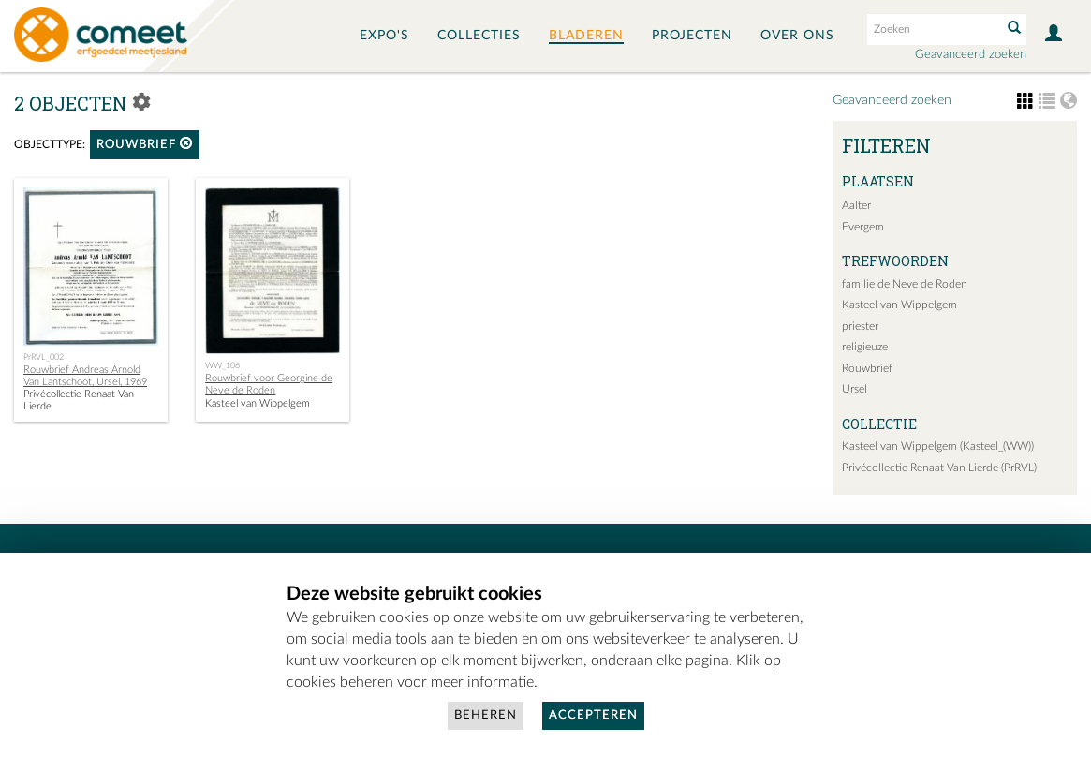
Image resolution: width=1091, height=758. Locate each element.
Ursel (854, 388)
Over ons (797, 35)
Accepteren (593, 715)
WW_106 (222, 365)
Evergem (863, 226)
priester (860, 326)
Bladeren (586, 35)
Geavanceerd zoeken (970, 55)
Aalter (856, 205)
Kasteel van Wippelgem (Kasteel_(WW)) (938, 446)
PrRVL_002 (43, 357)
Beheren (485, 715)
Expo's (384, 35)
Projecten (692, 35)
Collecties (479, 35)
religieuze (865, 346)
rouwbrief (144, 144)
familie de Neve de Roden (904, 284)
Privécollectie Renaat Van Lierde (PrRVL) (939, 467)
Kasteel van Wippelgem (899, 304)
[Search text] (932, 29)
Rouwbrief (867, 368)
